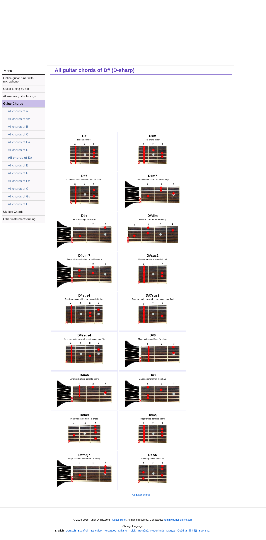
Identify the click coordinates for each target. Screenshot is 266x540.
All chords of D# (20, 157)
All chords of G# (19, 196)
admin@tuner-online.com (177, 519)
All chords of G (18, 188)
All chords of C (18, 134)
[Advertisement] (251, 125)
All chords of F (18, 173)
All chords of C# (19, 142)
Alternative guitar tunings (19, 96)
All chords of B (18, 126)
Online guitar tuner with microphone (18, 80)
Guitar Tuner (119, 519)
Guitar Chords (13, 103)
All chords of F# (19, 181)
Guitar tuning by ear (16, 88)
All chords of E (18, 165)
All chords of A (18, 111)
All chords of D (18, 150)
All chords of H (18, 204)
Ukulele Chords (13, 211)
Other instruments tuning (19, 219)
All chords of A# (19, 119)
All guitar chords (141, 494)
